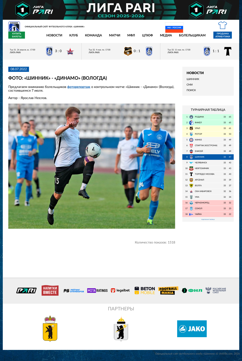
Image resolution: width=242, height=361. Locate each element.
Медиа (144, 37)
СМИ (190, 87)
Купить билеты (225, 37)
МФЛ (109, 37)
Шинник (193, 81)
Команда (71, 37)
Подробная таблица (208, 222)
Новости (33, 37)
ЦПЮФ (125, 37)
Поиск (191, 92)
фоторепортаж (78, 89)
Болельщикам (170, 37)
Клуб (52, 37)
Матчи (93, 37)
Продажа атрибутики (201, 37)
